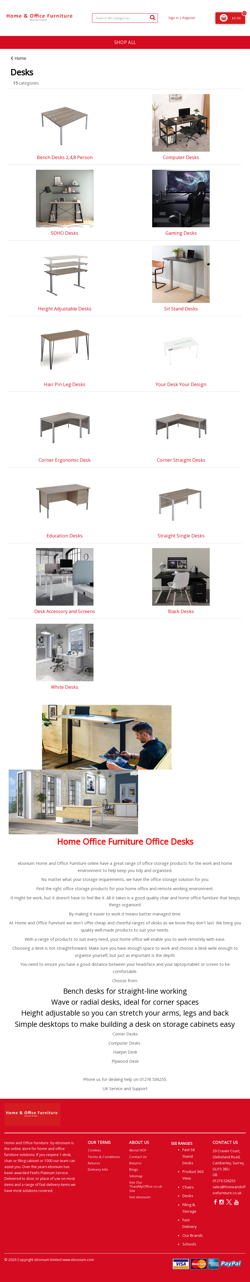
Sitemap (135, 1176)
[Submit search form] (152, 17)
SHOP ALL (125, 42)
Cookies (94, 1150)
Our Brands (192, 1235)
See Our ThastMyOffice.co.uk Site (145, 1186)
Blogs (133, 1169)
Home (18, 58)
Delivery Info (98, 1169)
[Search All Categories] (125, 18)
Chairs (188, 1187)
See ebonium (139, 1197)
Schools (189, 1244)
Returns (94, 1163)
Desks (187, 1195)
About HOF (137, 1150)
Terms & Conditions (104, 1157)
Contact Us (138, 1157)
